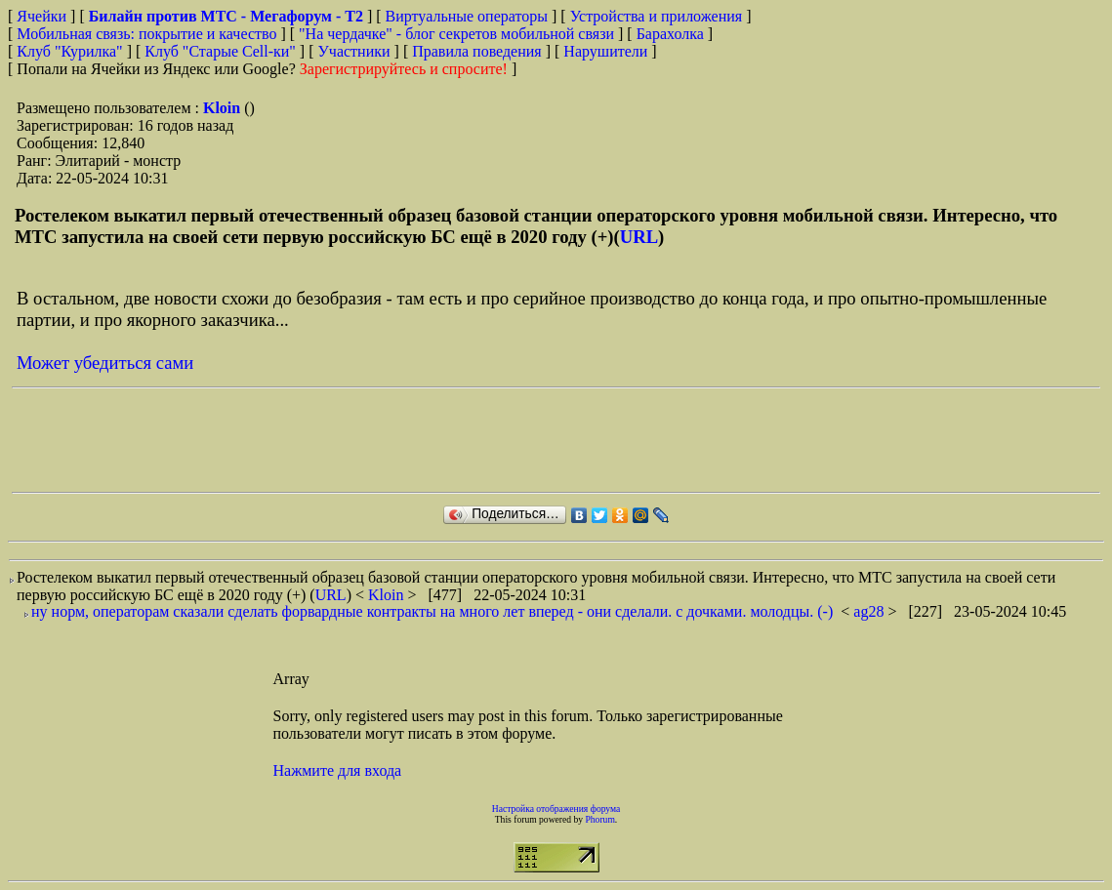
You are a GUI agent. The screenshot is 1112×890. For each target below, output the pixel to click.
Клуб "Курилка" (69, 51)
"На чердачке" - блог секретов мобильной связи (456, 33)
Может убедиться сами (105, 362)
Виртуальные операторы (467, 16)
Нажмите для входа (337, 770)
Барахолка (670, 33)
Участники (354, 51)
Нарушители (605, 51)
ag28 (870, 611)
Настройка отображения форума (556, 808)
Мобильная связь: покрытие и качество (146, 33)
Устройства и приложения (656, 16)
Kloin (223, 108)
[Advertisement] (367, 440)
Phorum (599, 819)
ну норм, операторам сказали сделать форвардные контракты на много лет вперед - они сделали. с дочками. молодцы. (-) (432, 611)
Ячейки (43, 16)
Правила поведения (477, 51)
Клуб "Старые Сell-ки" (220, 51)
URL (639, 236)
